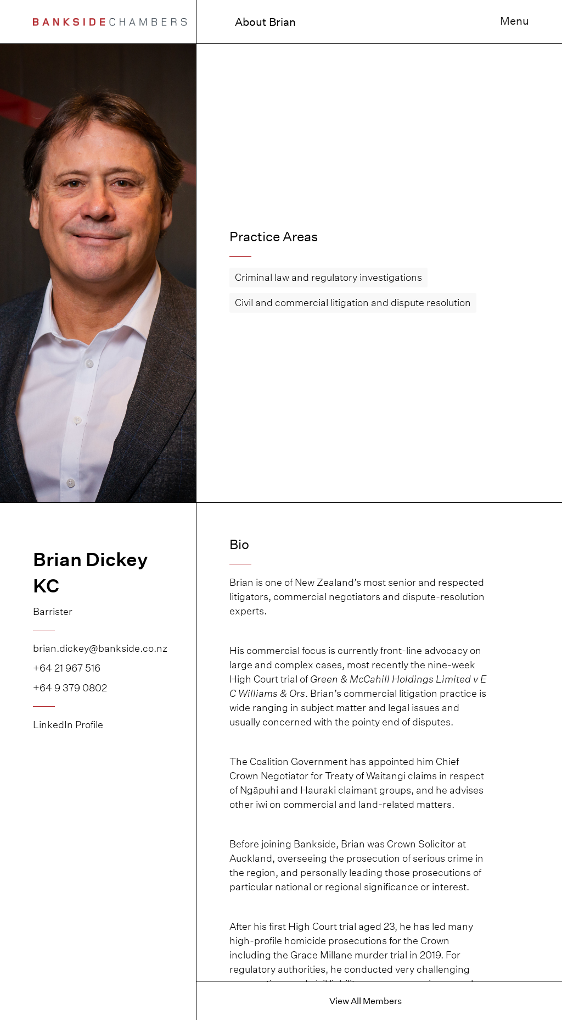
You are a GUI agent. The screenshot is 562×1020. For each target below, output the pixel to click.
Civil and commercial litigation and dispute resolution (353, 302)
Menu (514, 20)
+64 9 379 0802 (70, 688)
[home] (110, 21)
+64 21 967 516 (66, 668)
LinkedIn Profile (68, 724)
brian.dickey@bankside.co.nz (98, 648)
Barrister (52, 611)
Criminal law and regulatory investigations (328, 277)
